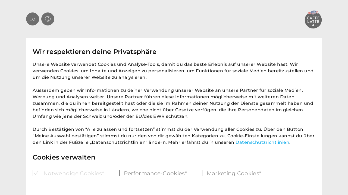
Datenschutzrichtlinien (262, 142)
